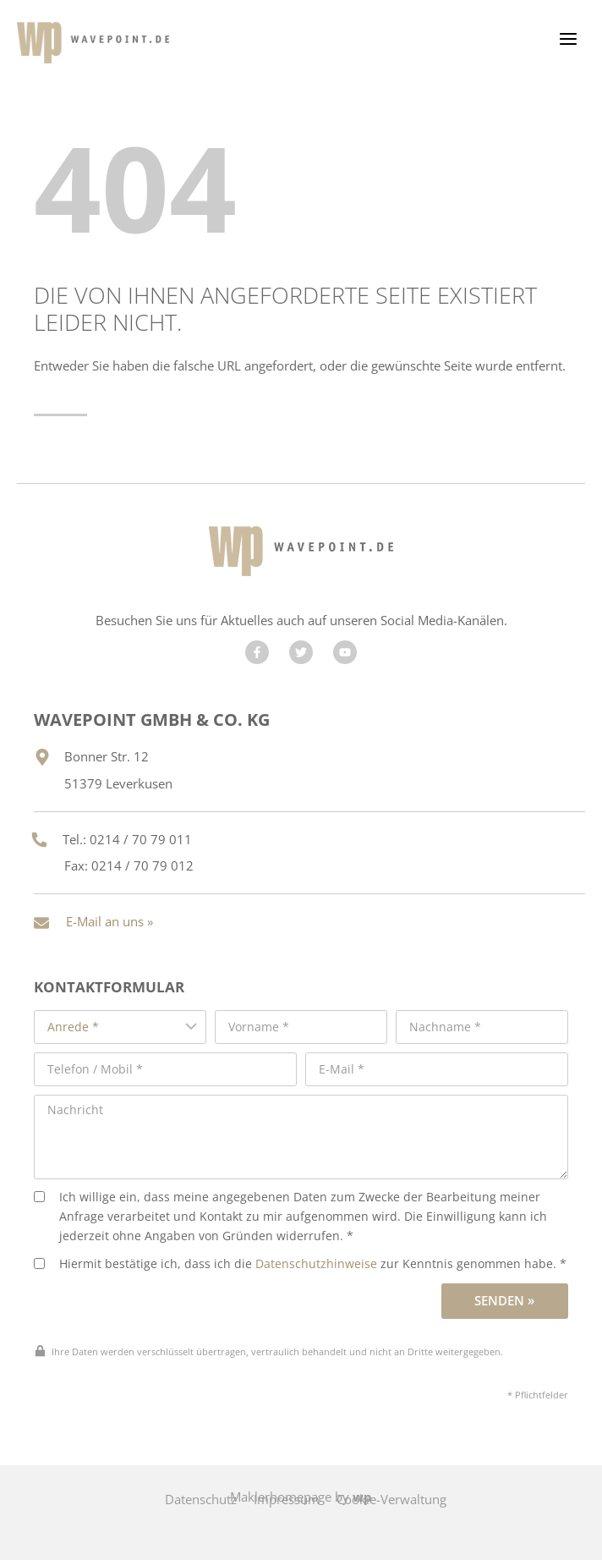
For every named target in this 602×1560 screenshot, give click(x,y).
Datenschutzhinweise (316, 1264)
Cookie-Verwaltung (391, 1499)
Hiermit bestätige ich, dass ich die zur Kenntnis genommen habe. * (300, 1264)
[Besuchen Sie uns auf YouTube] (345, 652)
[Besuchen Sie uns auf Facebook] (257, 652)
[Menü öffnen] (567, 38)
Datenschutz (201, 1499)
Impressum (287, 1499)
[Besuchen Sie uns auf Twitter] (301, 652)
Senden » (504, 1300)
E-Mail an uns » (109, 921)
